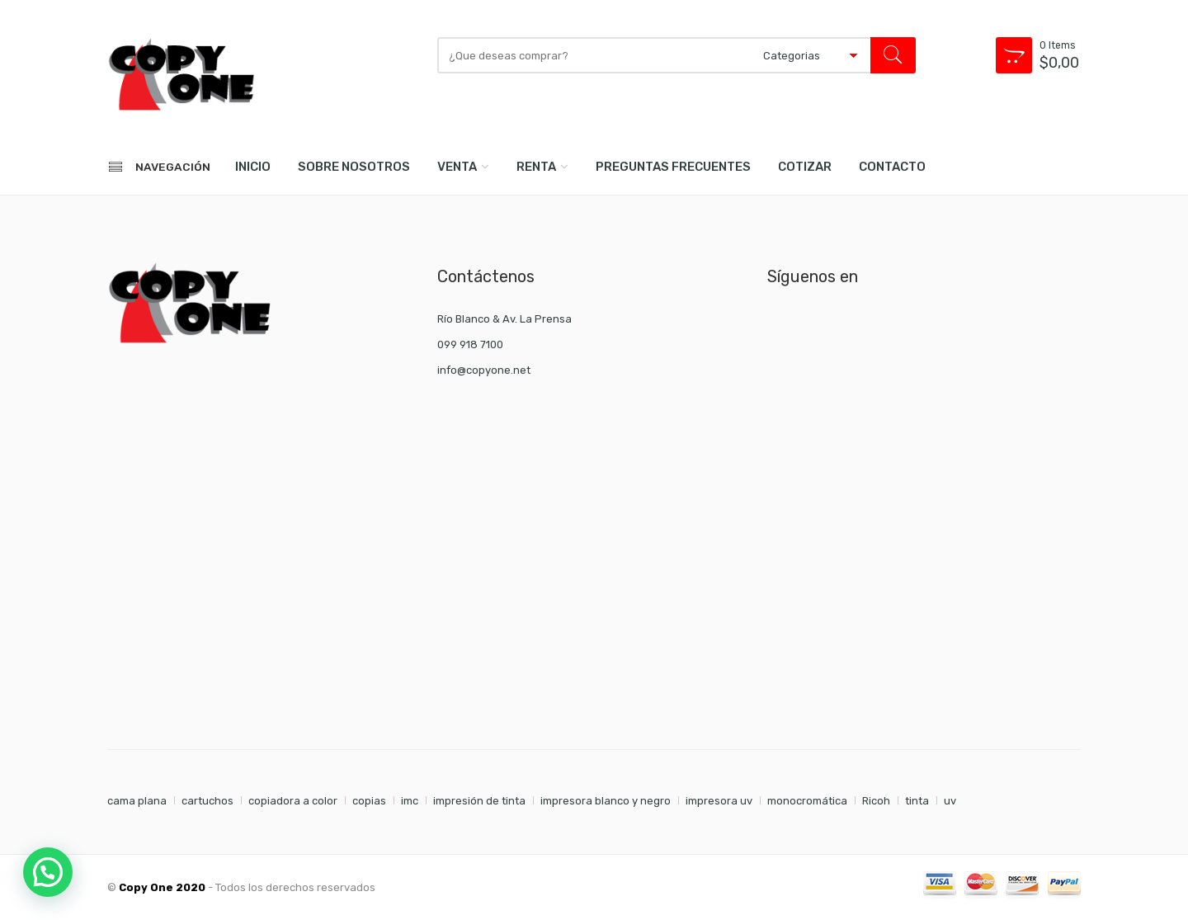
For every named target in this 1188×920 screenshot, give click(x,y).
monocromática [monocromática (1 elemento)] (807, 801)
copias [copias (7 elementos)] (369, 801)
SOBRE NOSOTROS (354, 166)
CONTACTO (892, 166)
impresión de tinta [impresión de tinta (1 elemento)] (479, 801)
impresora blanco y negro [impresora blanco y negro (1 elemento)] (605, 801)
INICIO (253, 166)
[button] (48, 872)
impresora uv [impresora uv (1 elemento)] (719, 801)
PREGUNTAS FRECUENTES (673, 166)
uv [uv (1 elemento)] (950, 801)
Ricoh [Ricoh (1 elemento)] (876, 801)
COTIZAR (805, 166)
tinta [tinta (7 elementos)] (917, 801)
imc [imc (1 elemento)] (409, 801)
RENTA (536, 166)
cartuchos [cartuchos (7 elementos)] (207, 801)
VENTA (457, 166)
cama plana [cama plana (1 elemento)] (137, 801)
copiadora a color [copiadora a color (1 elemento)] (292, 801)
